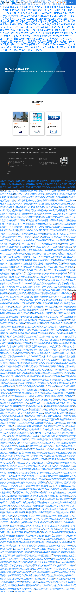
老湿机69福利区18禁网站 (14, 286)
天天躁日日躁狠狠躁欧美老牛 (14, 294)
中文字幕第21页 (59, 422)
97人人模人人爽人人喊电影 (48, 236)
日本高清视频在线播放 (31, 191)
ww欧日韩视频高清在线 (27, 393)
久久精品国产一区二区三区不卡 (62, 379)
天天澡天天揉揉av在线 (5, 438)
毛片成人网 (27, 413)
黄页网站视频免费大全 (64, 508)
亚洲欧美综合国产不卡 (22, 249)
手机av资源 (50, 488)
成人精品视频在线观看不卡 (51, 233)
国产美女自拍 (36, 453)
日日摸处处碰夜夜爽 (11, 554)
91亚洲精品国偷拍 (63, 239)
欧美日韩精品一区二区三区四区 (24, 282)
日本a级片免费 (61, 523)
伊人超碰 (68, 506)
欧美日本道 (41, 585)
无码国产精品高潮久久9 (60, 365)
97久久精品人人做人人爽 (30, 326)
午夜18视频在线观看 (49, 544)
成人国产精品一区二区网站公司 (25, 479)
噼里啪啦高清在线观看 (49, 443)
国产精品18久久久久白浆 (28, 422)
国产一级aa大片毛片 (12, 279)
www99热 (18, 478)
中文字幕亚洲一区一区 (51, 223)
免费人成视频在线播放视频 (42, 589)
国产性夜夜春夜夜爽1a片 (48, 292)
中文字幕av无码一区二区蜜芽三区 (50, 489)
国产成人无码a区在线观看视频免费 (33, 319)
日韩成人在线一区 (63, 389)
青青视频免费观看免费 (10, 389)
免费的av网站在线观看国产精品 (15, 349)
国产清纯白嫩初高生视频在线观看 (65, 250)
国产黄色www (5, 294)
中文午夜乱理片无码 (23, 206)
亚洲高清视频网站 (25, 495)
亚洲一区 (44, 280)
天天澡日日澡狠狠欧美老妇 (22, 269)
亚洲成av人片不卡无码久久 (20, 197)
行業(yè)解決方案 (11, 158)
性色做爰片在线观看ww (31, 199)
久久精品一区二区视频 (38, 197)
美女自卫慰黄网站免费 (12, 289)
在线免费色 (17, 445)
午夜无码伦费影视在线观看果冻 (8, 266)
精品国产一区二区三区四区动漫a (48, 579)
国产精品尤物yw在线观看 (34, 332)
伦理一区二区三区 (44, 425)
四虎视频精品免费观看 (8, 472)
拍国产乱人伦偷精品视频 (16, 253)
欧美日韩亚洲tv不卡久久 (21, 536)
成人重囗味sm (8, 551)
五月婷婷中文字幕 (36, 287)
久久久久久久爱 (25, 435)
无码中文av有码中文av (54, 264)
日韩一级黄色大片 (7, 217)
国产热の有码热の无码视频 (20, 516)
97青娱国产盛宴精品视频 (60, 419)
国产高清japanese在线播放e (52, 349)
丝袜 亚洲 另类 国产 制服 (21, 554)
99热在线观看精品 (40, 377)
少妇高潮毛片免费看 (23, 469)
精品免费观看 (65, 196)
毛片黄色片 (9, 415)
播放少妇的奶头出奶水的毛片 (44, 395)
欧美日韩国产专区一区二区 (10, 234)
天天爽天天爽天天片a (64, 544)
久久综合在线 (58, 312)
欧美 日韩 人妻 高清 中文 (13, 229)
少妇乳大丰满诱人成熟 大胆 (14, 190)
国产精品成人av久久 (20, 236)
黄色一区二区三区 (46, 526)
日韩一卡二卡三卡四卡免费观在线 (38, 297)
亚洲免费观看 (42, 545)
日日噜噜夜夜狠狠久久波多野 (57, 539)
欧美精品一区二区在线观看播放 (27, 339)
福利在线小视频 (17, 227)
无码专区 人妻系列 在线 (26, 541)
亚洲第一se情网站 (41, 313)
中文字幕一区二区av (43, 352)
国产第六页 (36, 481)
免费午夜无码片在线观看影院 (9, 363)
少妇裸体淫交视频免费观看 (7, 343)
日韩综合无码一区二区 (12, 442)
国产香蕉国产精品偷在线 (46, 471)
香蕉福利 (61, 488)
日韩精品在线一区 (4, 436)
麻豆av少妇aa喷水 (16, 572)
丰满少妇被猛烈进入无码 (47, 440)
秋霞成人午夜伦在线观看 (39, 357)
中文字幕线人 (65, 272)
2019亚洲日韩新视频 (51, 253)
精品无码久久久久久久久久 (56, 342)
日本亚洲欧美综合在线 (35, 296)
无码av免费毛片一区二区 (25, 492)
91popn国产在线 (7, 488)
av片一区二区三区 (24, 508)
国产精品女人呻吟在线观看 (68, 390)
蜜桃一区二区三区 (57, 432)
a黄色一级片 (11, 293)
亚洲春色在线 (42, 273)
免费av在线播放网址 (36, 246)
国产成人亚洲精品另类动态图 (49, 310)
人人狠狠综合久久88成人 (5, 479)
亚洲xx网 (65, 263)
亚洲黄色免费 (34, 210)
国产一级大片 (39, 564)
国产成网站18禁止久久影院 (62, 337)
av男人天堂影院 (41, 365)
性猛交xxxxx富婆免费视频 (32, 445)
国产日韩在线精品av (57, 440)
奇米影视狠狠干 (51, 282)
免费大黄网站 (66, 383)
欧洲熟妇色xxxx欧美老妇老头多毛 (55, 538)
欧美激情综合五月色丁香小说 (41, 300)
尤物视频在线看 (48, 393)
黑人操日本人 (33, 336)
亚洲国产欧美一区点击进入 (35, 283)
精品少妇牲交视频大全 (53, 523)
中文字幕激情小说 (63, 406)
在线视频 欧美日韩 (28, 402)
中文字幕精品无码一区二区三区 (33, 196)
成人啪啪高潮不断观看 (13, 292)
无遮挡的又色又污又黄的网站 (11, 297)
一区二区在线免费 (7, 569)
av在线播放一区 (10, 400)
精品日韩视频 (35, 337)
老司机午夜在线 (55, 399)
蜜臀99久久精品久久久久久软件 (26, 366)
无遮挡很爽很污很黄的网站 (64, 453)
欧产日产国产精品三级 (10, 375)
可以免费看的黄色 (66, 448)
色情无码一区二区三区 (69, 450)
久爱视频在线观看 (4, 201)
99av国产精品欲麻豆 (39, 450)
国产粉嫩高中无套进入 (52, 512)
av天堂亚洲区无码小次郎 (36, 532)
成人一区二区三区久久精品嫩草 (26, 468)
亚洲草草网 (38, 207)
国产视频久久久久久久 (34, 352)
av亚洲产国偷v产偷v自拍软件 (47, 217)
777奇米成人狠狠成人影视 (66, 244)
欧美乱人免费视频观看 (44, 502)
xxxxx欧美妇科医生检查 (28, 466)
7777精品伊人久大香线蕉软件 (21, 386)
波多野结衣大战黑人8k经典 (18, 257)
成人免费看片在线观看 (56, 416)
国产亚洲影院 (13, 503)
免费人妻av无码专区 (49, 574)
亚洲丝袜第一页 (59, 438)
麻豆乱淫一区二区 (50, 551)
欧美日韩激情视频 (68, 317)
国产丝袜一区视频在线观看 (22, 213)
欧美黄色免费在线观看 (29, 231)
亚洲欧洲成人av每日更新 (58, 549)
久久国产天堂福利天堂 (29, 555)
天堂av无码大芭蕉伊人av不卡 (18, 237)
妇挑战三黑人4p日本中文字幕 (27, 548)
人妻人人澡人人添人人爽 (36, 491)
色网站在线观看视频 (18, 425)
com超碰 (35, 365)
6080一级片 (25, 211)
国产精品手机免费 (32, 247)
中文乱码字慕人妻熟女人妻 (70, 532)
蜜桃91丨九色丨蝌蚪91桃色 (19, 428)
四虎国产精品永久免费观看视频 (57, 528)
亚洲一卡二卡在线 (11, 459)
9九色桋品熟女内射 (50, 194)
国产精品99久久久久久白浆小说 (43, 242)
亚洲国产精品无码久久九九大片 (67, 367)
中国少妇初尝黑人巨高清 (32, 585)
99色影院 (68, 385)
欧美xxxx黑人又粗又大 (7, 559)
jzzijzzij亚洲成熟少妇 (28, 284)
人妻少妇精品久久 (43, 481)
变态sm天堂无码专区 (65, 249)
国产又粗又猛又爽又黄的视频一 (48, 556)
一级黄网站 (56, 584)
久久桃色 (50, 211)
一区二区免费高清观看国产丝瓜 (12, 330)
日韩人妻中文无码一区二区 (14, 473)
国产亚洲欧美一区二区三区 (31, 343)
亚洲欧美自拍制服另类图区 (11, 332)
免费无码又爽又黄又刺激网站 (29, 264)
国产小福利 (58, 200)
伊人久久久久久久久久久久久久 (8, 426)
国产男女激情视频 (14, 336)
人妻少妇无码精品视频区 (50, 542)
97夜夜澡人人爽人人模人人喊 (61, 552)
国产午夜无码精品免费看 (29, 559)
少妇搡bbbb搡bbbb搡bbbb (41, 259)
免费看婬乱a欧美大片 (35, 412)
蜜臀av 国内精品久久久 (31, 516)
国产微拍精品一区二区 (47, 323)
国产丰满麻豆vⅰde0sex (5, 303)
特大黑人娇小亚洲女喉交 (19, 388)
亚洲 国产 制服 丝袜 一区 (12, 499)
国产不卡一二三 (66, 336)
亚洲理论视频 (73, 525)
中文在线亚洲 (56, 370)
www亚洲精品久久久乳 (10, 296)
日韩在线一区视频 (51, 535)
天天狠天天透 (29, 201)
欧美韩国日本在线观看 (14, 316)
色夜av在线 (27, 463)
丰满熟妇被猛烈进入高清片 (46, 410)
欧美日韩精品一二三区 (62, 269)
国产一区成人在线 (42, 240)
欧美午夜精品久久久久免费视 (53, 240)
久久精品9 (9, 250)
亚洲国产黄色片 (4, 489)
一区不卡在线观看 (33, 443)
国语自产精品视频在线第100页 (41, 231)
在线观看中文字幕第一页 (46, 372)
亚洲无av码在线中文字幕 (33, 206)
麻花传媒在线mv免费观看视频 (33, 512)
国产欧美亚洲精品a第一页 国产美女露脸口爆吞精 (15, 223)
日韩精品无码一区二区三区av (6, 199)
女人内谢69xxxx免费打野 (41, 538)
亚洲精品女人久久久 (15, 532)
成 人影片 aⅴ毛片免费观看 (43, 257)
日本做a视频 (72, 349)
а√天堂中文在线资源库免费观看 (58, 293)
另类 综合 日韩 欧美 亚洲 (63, 489)
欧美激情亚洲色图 (60, 493)
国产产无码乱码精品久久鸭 (29, 575)
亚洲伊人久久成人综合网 (13, 489)
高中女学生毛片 (38, 534)
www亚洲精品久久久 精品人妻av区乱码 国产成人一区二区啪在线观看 (44, 389)
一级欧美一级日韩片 (66, 355)
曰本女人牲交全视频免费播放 (60, 262)
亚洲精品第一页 (69, 402)
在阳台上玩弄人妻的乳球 (28, 385)
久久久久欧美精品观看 (47, 534)
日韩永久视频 (32, 260)
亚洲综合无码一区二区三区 (31, 325)
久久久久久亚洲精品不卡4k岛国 (29, 528)
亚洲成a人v (8, 340)
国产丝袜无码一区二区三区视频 (41, 227)
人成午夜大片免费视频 (11, 403)
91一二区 (61, 332)
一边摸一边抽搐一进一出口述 (61, 569)
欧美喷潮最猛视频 (38, 379)
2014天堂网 (9, 262)
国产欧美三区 (27, 491)
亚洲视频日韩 (20, 398)
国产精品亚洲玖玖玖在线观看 (53, 190)
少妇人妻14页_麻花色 (18, 576)
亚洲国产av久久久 (57, 375)
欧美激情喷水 (40, 439)
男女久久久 (60, 317)
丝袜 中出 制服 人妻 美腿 (65, 340)
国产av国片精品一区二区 (40, 270)
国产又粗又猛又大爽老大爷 (41, 367)
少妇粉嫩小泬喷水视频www (17, 402)
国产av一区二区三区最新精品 (7, 463)
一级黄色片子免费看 (56, 214)
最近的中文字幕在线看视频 (26, 287)
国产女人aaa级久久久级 (51, 346)
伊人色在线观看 (9, 452)
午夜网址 (63, 200)
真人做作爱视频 (4, 525)
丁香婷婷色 (60, 561)
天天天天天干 (22, 191)
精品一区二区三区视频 (26, 337)
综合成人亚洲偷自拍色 (71, 197)
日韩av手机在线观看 (59, 469)
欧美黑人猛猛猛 (24, 315)
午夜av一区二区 (61, 546)
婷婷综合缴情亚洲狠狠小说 (24, 440)
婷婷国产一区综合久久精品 (6, 327)
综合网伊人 (8, 562)
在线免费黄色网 (10, 256)
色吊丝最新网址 (11, 277)
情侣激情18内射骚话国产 (46, 370)
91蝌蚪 (51, 303)
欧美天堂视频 (20, 403)
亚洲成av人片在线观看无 (53, 343)
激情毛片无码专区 (34, 463)
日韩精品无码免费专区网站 (50, 306)
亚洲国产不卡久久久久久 (65, 240)
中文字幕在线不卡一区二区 (25, 419)
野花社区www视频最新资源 (24, 333)
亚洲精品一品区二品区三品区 (13, 412)
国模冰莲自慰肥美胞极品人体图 (31, 240)
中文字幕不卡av (55, 372)
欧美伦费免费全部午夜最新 (42, 496)
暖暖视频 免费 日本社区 (42, 488)
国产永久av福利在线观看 (11, 214)
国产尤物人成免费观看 (19, 491)
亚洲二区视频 (35, 506)
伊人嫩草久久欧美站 (41, 230)
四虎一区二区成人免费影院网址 (28, 294)
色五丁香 (35, 307)
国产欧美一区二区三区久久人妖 (50, 466)
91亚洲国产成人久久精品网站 (55, 352)
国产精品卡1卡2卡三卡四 (29, 416)
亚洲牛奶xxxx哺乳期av (62, 471)
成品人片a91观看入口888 (9, 367)
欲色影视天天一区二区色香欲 (53, 286)
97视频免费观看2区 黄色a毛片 (69, 280)
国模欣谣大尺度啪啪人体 (12, 317)
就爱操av (17, 542)
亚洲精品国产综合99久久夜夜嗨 (34, 426)
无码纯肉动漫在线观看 (67, 468)
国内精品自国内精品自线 (29, 576)
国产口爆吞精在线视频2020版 (9, 536)
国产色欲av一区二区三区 (14, 313)
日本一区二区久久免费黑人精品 (9, 260)
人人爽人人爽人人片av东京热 (6, 385)
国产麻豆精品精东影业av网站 (23, 418)
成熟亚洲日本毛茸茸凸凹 (7, 455)
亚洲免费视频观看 (27, 588)
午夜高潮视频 (33, 496)
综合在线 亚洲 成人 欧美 (35, 521)
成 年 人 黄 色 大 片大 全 (66, 322)
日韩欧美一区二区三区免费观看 (58, 204)
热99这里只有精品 (15, 392)
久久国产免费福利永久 (17, 369)
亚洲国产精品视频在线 (51, 403)
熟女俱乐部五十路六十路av (38, 541)
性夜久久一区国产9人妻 (40, 555)
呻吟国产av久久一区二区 (20, 586)
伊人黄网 (49, 458)
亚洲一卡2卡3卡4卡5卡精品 (18, 300)
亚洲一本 (73, 302)
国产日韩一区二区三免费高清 (63, 233)
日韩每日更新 (30, 355)
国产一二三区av (71, 352)
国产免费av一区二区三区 (18, 476)
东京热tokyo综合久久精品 (10, 534)
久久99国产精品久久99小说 (16, 565)
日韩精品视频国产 (40, 306)
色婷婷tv (72, 463)
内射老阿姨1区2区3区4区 (54, 322)
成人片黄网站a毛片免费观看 (58, 531)
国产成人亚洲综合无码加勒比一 (61, 270)
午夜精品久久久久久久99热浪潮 (15, 568)
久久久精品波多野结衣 (62, 223)
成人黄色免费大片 (51, 259)
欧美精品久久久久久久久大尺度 (53, 519)
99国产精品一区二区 (38, 466)
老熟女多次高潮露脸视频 (19, 463)
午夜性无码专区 (29, 197)
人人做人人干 (23, 303)
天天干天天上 (29, 591)
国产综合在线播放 (21, 415)
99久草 (32, 492)
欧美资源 (46, 461)
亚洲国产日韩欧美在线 (16, 409)
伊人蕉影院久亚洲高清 (13, 322)
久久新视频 (23, 313)
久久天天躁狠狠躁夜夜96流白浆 (12, 585)
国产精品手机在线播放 (25, 290)
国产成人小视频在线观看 (64, 219)
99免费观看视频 (68, 372)
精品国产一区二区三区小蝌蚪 (63, 234)
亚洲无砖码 (32, 376)
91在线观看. (35, 574)
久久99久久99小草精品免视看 (62, 525)
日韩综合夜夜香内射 (59, 574)
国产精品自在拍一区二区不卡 (50, 359)
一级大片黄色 (52, 369)
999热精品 (69, 380)
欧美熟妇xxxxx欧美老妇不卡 (55, 390)
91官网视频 (69, 465)
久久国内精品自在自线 (25, 572)
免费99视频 (22, 478)
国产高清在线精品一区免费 (63, 230)
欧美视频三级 (56, 488)
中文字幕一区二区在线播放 (12, 283)
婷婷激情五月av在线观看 (29, 347)
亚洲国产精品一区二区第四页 (56, 333)
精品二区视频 (21, 522)
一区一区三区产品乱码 (5, 541)
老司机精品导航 (21, 406)
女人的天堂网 (31, 346)
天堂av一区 (15, 456)
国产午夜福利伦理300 (37, 310)
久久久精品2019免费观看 (49, 449)
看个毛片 (3, 429)
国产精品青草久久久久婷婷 (37, 588)
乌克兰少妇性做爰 (22, 382)
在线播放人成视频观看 (27, 581)
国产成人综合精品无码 (39, 565)
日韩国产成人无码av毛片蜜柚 (48, 475)
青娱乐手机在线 (13, 518)
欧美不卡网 (6, 422)
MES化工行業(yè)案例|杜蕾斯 (53, 127)
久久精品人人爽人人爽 (55, 485)
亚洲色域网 (2, 213)
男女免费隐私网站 (15, 589)
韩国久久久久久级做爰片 (64, 476)
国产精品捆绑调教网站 (29, 300)
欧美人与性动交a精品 (69, 266)
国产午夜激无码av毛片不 (8, 280)
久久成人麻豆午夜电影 (25, 532)
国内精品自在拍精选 (21, 503)
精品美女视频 (52, 200)
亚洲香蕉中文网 (28, 322)
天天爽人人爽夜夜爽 (60, 511)
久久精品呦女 (17, 339)
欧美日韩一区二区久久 (6, 555)
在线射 (17, 191)
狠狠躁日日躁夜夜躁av (61, 403)
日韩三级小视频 (55, 486)
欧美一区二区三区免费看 (38, 256)
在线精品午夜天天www (7, 531)
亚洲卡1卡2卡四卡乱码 (61, 452)
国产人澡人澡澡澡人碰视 (57, 588)
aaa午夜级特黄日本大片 (7, 242)
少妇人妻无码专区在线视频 (22, 260)
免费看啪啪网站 (48, 213)
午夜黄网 (38, 531)
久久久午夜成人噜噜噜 (69, 274)
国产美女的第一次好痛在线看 (65, 505)
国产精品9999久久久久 (24, 496)
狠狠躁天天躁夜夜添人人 (39, 355)
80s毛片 (20, 528)
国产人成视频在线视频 (69, 224)
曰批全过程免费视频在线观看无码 (49, 319)
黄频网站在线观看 (48, 377)
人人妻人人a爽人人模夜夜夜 (22, 266)
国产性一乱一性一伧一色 (19, 472)
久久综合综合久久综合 (40, 575)
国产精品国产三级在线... (45, 237)
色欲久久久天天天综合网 (58, 366)
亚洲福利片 (13, 509)
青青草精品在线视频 (33, 292)
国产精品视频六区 (56, 244)
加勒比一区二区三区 (48, 501)
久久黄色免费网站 (34, 356)
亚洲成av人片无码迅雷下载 (7, 435)
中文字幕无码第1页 (5, 448)
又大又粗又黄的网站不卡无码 (41, 576)
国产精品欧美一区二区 (28, 250)
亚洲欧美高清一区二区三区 (69, 581)
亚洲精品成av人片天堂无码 (57, 360)
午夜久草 (18, 196)
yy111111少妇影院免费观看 (21, 293)
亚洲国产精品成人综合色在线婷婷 (65, 347)
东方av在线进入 (20, 326)
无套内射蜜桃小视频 (62, 216)
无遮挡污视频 (70, 389)
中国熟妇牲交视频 (21, 571)
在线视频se (33, 302)
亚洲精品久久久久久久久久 (28, 267)
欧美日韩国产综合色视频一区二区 (53, 545)
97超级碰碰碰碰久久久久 (12, 453)
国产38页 (39, 307)
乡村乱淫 (15, 415)
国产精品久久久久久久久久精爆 (60, 377)
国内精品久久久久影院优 (24, 525)
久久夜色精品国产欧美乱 (21, 377)
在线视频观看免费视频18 (45, 429)
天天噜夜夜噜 (67, 493)
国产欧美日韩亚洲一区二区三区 (37, 525)
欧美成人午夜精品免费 (32, 536)
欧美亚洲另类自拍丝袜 (47, 399)
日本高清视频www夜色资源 (59, 534)
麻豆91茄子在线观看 (43, 220)
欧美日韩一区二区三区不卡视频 (7, 388)
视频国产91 (33, 226)
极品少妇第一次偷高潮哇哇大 (66, 260)
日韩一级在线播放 (54, 398)
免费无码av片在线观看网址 (58, 357)
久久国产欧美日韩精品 (12, 433)
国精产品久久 (13, 335)
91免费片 (2, 534)
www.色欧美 (59, 428)
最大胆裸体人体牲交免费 (46, 201)
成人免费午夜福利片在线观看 (46, 332)
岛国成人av (56, 350)
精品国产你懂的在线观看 (69, 393)
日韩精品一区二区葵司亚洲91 (63, 386)
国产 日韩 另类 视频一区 (57, 213)
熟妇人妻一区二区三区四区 (61, 556)
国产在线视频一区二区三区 (32, 200)
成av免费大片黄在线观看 (30, 193)
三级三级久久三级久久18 (25, 471)
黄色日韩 (35, 498)
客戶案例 (25, 158)
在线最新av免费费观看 (68, 392)
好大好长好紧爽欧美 (53, 461)
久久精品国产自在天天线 (11, 382)
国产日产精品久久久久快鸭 (53, 481)
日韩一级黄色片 (72, 428)
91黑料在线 (47, 539)
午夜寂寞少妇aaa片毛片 (64, 227)
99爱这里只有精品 (29, 219)
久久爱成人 (12, 465)
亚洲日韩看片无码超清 (27, 263)
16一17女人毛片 (16, 312)
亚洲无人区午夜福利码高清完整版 (28, 363)
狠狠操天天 (46, 398)
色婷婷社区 (38, 383)
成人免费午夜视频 (62, 209)
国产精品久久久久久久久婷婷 (48, 307)
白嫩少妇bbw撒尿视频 (11, 523)
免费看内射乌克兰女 (16, 359)
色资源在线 (54, 581)
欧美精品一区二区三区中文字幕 (8, 347)
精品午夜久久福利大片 (41, 535)
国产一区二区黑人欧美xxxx (33, 433)
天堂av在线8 (31, 508)
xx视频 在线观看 (5, 286)
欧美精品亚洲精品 (30, 370)
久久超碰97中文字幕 (64, 294)
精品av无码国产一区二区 (65, 345)
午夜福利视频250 (19, 284)
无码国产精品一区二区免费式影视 (61, 551)
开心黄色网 (23, 458)
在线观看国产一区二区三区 (31, 280)
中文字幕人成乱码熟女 (25, 412)
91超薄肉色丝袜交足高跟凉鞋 (40, 286)
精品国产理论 (52, 506)
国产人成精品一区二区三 (17, 575)
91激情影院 (61, 254)
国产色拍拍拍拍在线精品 (9, 535)
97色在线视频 (62, 385)
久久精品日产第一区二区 (15, 561)
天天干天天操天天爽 (69, 469)
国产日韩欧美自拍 (60, 259)
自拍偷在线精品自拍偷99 (57, 201)
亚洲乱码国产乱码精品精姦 (24, 511)
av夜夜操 (50, 568)
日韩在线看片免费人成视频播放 (50, 263)
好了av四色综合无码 (21, 252)
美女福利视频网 (25, 242)
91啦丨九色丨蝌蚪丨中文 (66, 586)
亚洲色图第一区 (43, 503)
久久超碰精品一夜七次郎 (25, 229)
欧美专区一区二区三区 (41, 516)
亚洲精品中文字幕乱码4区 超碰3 (56, 522)
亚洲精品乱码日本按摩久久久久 (39, 479)
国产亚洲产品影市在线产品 (20, 461)
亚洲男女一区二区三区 (32, 230)
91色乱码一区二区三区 (30, 367)
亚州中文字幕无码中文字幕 (11, 333)
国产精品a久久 (6, 336)
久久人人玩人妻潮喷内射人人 (63, 319)
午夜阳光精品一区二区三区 (18, 327)
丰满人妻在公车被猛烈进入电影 (11, 259)
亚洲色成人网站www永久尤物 (22, 389)
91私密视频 (28, 461)
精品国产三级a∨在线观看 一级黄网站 (49, 283)
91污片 (26, 237)
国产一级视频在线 (34, 436)
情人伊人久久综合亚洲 (37, 499)
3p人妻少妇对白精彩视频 (50, 452)
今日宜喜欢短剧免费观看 (23, 353)
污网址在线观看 (47, 559)
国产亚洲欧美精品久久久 (19, 452)
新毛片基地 (37, 353)
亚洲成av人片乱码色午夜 (21, 216)
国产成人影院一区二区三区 (9, 216)
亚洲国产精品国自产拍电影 (14, 481)
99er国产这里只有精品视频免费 (10, 406)
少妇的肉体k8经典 (71, 194)
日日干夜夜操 (58, 243)
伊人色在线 (56, 332)
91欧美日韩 (22, 392)
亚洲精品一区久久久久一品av (21, 529)
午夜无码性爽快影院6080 (41, 335)
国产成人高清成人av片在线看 (69, 320)
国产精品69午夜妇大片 (36, 571)
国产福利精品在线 (58, 272)
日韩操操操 (46, 390)
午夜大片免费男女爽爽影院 (68, 565)
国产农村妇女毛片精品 (23, 283)
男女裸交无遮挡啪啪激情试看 (60, 409)
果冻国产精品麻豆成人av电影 (49, 379)
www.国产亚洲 (5, 309)
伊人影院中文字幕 (49, 518)
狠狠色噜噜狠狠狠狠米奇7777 (49, 511)
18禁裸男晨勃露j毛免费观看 (70, 435)
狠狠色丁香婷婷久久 (51, 376)
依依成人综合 (47, 565)
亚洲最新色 (72, 386)
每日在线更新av (4, 279)
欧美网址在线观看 (67, 247)
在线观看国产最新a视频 (42, 210)
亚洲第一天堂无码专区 (57, 196)
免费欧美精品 (44, 246)
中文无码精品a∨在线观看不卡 (58, 211)
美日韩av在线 (8, 509)
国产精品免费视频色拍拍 (50, 199)
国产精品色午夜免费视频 (39, 233)
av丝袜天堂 (9, 439)
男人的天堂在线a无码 (29, 270)
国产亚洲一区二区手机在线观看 (34, 244)
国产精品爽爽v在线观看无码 (64, 415)
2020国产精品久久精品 (12, 449)
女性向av (43, 207)
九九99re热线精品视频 (66, 416)
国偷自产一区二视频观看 (45, 558)
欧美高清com (23, 196)
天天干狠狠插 (64, 420)
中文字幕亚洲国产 (67, 201)
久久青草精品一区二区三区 (28, 450)
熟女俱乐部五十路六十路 (14, 247)
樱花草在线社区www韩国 (49, 243)
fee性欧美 (23, 276)
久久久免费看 (67, 254)
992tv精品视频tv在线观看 (43, 513)
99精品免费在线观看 (33, 373)
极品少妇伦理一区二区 (5, 526)
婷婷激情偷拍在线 (28, 455)
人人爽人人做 (32, 349)
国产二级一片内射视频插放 (41, 320)
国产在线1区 (60, 247)
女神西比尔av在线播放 (69, 562)
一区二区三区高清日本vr (45, 219)
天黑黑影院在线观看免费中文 (50, 413)
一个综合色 (67, 523)
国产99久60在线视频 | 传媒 (46, 521)
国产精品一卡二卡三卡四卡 (12, 538)
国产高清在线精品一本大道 (38, 304)
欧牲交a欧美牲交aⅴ (23, 501)
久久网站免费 (29, 329)
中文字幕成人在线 (6, 393)
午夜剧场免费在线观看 (62, 273)
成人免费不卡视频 (49, 339)
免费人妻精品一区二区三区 (54, 327)
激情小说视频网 (8, 370)
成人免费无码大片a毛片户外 (37, 561)
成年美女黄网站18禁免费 (43, 221)
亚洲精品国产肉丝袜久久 (50, 438)
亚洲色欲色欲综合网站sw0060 (27, 359)
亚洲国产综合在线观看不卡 (7, 549)
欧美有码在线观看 (13, 342)
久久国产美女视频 (71, 326)
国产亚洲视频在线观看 (31, 478)
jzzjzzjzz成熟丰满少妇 (4, 269)
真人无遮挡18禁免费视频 (52, 546)
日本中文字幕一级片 (7, 545)
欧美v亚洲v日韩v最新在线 (20, 512)
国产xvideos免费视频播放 (10, 244)
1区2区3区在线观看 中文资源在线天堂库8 (38, 315)
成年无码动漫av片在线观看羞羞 (51, 406)
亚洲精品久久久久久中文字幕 (37, 342)
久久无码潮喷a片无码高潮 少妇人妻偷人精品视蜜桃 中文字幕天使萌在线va (50, 548)
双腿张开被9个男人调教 (46, 486)
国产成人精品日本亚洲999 (9, 529)
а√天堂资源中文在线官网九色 (43, 483)
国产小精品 (18, 495)
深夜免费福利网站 (14, 528)
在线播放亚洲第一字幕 (29, 327)
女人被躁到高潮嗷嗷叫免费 (33, 502)
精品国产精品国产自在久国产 (27, 420)
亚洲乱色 (59, 355)
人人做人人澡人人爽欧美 (52, 418)
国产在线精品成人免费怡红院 (59, 410)
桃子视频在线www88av (19, 396)
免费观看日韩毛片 (65, 246)
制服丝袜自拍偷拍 (29, 574)
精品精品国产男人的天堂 (45, 582)
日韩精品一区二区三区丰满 (68, 482)
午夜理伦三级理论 (34, 316)
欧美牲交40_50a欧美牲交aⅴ (53, 385)
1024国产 (27, 236)
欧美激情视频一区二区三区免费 (16, 430)
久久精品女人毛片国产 (34, 495)
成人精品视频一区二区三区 (35, 236)
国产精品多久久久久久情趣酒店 (18, 488)
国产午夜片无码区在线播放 (33, 545)
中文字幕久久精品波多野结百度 (19, 370)
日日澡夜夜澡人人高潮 (48, 366)
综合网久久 (2, 236)
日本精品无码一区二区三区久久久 (68, 252)
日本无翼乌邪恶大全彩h (49, 197)
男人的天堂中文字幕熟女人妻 (35, 409)
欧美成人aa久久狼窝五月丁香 (22, 443)
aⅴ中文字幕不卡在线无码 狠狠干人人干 (67, 297)
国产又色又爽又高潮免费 (22, 234)
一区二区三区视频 (36, 201)
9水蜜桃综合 (23, 446)
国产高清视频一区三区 (28, 498)
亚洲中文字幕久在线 (14, 471)
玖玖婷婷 (25, 425)
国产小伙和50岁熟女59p (10, 284)
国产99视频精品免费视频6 (34, 211)
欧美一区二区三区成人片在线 (41, 562)
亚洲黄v (4, 329)
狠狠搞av (4, 581)
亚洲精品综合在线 (43, 282)
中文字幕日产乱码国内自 (56, 280)
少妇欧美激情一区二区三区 (64, 398)
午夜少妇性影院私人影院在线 (68, 418)
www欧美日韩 (22, 322)
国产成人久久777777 (58, 217)
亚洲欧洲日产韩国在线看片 (58, 532)
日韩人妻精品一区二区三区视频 (32, 558)
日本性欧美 (4, 219)
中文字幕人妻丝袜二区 (52, 465)
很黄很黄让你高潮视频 (17, 579)
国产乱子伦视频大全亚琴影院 (43, 528)
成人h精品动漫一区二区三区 (61, 194)
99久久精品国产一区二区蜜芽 (25, 304)
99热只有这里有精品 (40, 438)
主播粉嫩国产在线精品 (5, 299)
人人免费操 (60, 289)
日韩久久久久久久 (59, 455)
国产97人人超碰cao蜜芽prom (54, 246)
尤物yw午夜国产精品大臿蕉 (66, 190)
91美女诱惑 (57, 282)
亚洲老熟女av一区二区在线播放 (33, 503)
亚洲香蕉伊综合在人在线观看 (42, 264)
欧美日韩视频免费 (14, 522)
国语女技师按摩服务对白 (62, 382)
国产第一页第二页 (61, 529)
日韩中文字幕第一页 (7, 270)
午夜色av (15, 353)
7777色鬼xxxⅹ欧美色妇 (59, 267)
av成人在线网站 (25, 409)
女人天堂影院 (5, 315)
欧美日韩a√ (67, 242)
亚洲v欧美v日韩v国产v (53, 562)
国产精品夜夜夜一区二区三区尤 (50, 299)
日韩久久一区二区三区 (59, 362)
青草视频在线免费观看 (29, 396)
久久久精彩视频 (42, 289)
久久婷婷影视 (69, 546)
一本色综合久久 (33, 243)
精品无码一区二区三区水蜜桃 (14, 315)
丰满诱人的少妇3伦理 (21, 335)
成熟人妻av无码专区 (14, 303)
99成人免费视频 (62, 436)
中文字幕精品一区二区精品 (8, 200)
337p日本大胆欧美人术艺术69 (19, 475)
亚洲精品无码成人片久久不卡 (10, 372)
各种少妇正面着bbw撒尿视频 (14, 556)
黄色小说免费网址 (42, 458)
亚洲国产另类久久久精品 (14, 309)
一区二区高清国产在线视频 (54, 367)
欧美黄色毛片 (11, 482)
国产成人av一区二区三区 (14, 276)
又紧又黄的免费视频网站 (63, 516)
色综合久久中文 (25, 493)
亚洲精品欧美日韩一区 (38, 299)
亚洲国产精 (11, 267)
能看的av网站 (55, 254)
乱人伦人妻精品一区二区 (13, 539)
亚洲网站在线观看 (12, 373)
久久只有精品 (25, 582)
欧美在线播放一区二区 (17, 439)
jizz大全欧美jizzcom (39, 359)
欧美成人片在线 (10, 386)
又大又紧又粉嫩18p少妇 (31, 313)
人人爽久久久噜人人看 (55, 290)
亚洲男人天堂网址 (14, 390)
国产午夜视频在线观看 (22, 518)
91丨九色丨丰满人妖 (17, 242)
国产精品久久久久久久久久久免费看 (56, 353)
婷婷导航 (18, 207)
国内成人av (15, 220)
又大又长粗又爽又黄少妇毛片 (29, 578)
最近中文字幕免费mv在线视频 (53, 396)
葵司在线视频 (59, 315)
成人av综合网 (3, 446)
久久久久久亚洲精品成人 (68, 538)
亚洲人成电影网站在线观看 (29, 438)
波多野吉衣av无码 (21, 546)
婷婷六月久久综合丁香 (11, 418)
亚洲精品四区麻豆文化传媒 (16, 299)
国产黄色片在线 (58, 300)
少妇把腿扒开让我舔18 (26, 246)
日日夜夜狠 (7, 565)
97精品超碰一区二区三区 (27, 362)
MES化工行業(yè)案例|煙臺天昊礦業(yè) (20, 127)
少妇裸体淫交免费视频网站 (43, 224)
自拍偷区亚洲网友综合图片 (34, 217)
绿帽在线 (40, 292)
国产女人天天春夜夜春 (14, 210)
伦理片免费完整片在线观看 (56, 206)
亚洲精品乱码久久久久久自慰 (46, 554)
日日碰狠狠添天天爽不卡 (65, 433)
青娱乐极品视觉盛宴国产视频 (26, 190)
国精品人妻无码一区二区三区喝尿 (57, 242)
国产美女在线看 (48, 345)
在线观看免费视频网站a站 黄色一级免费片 (36, 309)
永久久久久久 (37, 276)
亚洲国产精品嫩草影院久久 (22, 373)
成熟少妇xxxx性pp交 (13, 469)
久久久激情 (24, 379)
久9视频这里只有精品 (46, 383)
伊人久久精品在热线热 (65, 286)
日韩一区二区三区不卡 (56, 237)
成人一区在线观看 (4, 322)
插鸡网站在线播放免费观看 (60, 459)
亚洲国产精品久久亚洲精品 (12, 440)
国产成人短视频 (26, 568)
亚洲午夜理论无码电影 (58, 518)
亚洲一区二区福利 (15, 502)
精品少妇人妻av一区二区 (21, 523)
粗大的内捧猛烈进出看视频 (57, 429)
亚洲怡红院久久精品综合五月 (58, 266)
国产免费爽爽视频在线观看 (17, 551)
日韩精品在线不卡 (39, 559)
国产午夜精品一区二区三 (22, 346)
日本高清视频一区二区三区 (18, 566)
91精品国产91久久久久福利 (38, 455)
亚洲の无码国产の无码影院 (24, 262)
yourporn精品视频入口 (11, 207)
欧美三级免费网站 (68, 303)
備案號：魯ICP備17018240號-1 (14, 162)
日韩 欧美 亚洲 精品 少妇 (19, 343)
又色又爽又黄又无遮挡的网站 (48, 499)
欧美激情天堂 (8, 532)
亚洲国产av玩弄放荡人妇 (66, 214)
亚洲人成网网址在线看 (51, 234)
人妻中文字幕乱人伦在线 (17, 365)
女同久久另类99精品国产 (30, 488)
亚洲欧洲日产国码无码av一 (22, 217)
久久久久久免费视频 (50, 312)
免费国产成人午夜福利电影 (16, 263)
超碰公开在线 (61, 461)
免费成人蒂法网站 (41, 382)
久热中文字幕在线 (44, 353)
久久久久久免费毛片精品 (24, 210)
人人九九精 (60, 263)
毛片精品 (18, 287)
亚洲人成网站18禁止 (21, 383)
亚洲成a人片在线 (37, 473)
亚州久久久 (38, 247)
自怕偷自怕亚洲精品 (28, 233)
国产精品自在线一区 (51, 315)
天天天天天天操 (25, 544)
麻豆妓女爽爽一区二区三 (43, 325)
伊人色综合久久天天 (66, 495)
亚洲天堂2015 (31, 379)
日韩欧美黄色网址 (51, 482)
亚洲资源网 (10, 508)
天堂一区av (32, 456)
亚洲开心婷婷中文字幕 (30, 259)
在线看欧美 (27, 571)
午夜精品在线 (47, 304)
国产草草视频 (33, 493)
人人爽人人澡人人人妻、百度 (38, 539)
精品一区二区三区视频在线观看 (62, 325)
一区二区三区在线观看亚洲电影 (49, 529)
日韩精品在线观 (39, 191)
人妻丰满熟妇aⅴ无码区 (69, 549)
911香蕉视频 (66, 428)
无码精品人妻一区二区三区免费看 (46, 463)
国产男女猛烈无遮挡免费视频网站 (37, 544)
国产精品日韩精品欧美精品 (24, 486)
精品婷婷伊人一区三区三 (66, 485)
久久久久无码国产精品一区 (36, 399)
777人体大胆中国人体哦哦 (14, 521)
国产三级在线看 (5, 287)
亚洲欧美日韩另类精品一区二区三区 (33, 526)
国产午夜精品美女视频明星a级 (38, 312)
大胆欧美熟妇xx (47, 408)
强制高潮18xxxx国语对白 (19, 194)
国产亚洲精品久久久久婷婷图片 (55, 576)
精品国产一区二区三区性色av (12, 221)
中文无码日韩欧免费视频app (42, 568)
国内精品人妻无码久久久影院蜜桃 (55, 320)
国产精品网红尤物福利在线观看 (51, 541)
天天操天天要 (66, 300)
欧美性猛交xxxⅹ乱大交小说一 (54, 430)
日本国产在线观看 (20, 219)
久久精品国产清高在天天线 (70, 357)
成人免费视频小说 (47, 581)
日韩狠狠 (70, 412)
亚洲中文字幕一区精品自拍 (46, 254)
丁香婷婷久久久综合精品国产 (34, 372)
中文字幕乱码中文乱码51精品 (16, 438)
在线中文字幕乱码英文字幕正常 (69, 446)
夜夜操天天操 (47, 515)
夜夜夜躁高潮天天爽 (38, 366)
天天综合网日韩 (60, 306)
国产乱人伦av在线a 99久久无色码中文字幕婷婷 (16, 254)
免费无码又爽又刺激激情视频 (33, 254)
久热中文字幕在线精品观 (66, 430)
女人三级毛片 (23, 445)
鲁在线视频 (66, 330)
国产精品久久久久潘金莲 (68, 257)
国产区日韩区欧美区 (4, 362)
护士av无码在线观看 (31, 377)
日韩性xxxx (73, 243)
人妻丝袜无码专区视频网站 (56, 565)
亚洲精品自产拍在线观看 (15, 541)
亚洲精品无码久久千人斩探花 (24, 345)
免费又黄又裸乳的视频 (61, 326)
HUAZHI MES (22, 152)
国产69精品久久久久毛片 (50, 329)
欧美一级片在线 (35, 282)
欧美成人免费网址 (8, 476)
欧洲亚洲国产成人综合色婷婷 (51, 250)
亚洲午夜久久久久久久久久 (39, 468)
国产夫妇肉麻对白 (32, 403)
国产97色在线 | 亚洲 (31, 207)
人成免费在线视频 (67, 413)
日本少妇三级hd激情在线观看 (52, 297)
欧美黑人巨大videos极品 (11, 326)
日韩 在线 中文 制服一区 (37, 419)
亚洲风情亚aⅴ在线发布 (68, 316)
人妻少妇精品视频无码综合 (64, 585)
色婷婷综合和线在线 (52, 210)
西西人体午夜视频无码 (46, 571)
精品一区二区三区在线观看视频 (14, 380)
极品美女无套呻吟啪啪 (19, 416)
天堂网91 (68, 200)
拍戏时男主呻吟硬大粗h (54, 227)
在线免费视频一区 (50, 586)
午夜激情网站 (67, 473)
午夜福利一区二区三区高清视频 (9, 432)
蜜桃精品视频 (33, 531)
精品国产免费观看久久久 (24, 489)
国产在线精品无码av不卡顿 (18, 564)
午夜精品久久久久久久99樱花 (16, 483)
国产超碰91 (66, 213)
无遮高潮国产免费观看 (31, 223)
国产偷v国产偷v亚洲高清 (30, 522)
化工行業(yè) (16, 123)
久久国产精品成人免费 (69, 193)
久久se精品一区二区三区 (50, 313)
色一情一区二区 (43, 363)
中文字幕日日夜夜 (26, 226)
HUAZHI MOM (16, 152)
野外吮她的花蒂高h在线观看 (18, 270)
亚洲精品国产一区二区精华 (42, 302)
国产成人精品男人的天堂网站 (16, 578)
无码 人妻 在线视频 (18, 450)
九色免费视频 (29, 586)
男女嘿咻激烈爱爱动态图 (38, 542)
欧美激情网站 (49, 357)
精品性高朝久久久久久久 (34, 509)
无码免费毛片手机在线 (33, 501)
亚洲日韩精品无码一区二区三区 (13, 446)
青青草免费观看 (25, 579)
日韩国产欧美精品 (20, 240)
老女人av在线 (47, 256)
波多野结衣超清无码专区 (9, 506)
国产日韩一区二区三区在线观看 (46, 262)
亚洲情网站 (72, 200)
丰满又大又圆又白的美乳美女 (31, 194)
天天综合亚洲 (38, 370)
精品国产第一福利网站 (69, 267)
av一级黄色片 (47, 342)
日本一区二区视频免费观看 (48, 564)
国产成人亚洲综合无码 (69, 339)
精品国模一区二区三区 (6, 300)
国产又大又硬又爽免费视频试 (46, 249)
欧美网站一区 (31, 266)
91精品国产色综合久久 (53, 453)
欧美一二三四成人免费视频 (36, 350)
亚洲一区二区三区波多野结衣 (47, 267)
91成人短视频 (16, 302)
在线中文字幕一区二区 (40, 349)
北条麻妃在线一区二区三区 (33, 523)
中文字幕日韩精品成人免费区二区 (64, 491)
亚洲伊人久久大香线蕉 (38, 388)
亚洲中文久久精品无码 (46, 284)
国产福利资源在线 (8, 257)
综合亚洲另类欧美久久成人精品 (45, 445)
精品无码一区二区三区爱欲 (65, 472)
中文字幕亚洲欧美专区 (55, 536)
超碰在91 (6, 320)
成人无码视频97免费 (50, 309)
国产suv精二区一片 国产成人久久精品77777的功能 (60, 356)
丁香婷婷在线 (29, 310)
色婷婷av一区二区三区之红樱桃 (57, 483)
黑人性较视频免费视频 (34, 429)
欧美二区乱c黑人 (22, 221)
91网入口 (49, 280)
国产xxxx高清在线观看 (50, 455)
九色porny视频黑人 (56, 479)
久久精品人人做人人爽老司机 (14, 408)
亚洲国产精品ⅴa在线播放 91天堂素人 (25, 449)
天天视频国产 (13, 269)
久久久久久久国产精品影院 (47, 426)
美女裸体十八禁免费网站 (66, 545)
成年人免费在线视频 (47, 448)
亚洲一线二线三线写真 (42, 442)
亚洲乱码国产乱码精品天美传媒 (17, 519)
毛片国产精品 (43, 549)
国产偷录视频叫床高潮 (60, 579)
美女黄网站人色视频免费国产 (29, 320)
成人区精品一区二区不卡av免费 (51, 585)
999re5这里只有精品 (49, 362)
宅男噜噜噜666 (56, 239)
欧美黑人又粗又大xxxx (34, 289)
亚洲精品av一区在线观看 (40, 508)
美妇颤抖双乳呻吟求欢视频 (33, 425)
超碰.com (3, 244)
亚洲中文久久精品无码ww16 (12, 206)
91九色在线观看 (61, 568)
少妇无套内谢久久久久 (22, 244)
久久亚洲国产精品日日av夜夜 (24, 342)
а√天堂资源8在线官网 (68, 518)
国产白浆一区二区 (72, 445)
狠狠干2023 (28, 415)
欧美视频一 (32, 568)
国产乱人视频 (12, 287)
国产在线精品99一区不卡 (20, 319)
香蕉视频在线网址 (11, 191)
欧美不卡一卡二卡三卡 (15, 290)
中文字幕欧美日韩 (49, 432)
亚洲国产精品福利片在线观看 (16, 264)
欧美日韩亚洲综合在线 (61, 456)
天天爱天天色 (3, 400)
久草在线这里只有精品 (47, 532)
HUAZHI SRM (54, 152)
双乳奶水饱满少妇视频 (59, 224)
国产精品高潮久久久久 (20, 193)
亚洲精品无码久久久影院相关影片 (58, 226)
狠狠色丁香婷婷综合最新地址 (42, 472)
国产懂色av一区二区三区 (61, 310)
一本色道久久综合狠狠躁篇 (70, 408)
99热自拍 (4, 505)
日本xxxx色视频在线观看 (50, 433)
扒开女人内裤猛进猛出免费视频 (43, 226)
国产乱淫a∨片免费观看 (68, 333)
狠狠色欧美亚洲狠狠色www (55, 478)
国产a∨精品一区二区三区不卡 (41, 327)
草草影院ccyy (60, 359)
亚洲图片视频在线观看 (68, 289)
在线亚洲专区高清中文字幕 (45, 204)
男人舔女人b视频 (9, 466)
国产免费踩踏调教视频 (58, 392)
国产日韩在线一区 (22, 220)
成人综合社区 (32, 589)
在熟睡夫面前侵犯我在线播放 (13, 329)
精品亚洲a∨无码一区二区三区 (27, 481)
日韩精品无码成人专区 (8, 306)
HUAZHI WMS (29, 152)
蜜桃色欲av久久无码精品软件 (37, 461)
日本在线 (38, 403)
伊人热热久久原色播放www (64, 299)
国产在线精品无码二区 (65, 555)
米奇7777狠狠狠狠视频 (27, 584)
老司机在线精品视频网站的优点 (52, 277)
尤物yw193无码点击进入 (46, 203)
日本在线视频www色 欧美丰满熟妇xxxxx (62, 292)
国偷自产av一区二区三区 (14, 548)
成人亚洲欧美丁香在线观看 (18, 562)
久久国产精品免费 (54, 317)
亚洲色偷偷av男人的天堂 (13, 486)
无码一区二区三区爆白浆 (23, 289)
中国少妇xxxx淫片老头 (39, 422)
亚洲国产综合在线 (7, 365)
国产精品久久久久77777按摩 (18, 272)
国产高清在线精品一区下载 (16, 493)
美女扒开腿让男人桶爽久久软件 (24, 224)
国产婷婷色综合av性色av (17, 357)
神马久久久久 (56, 373)
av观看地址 (71, 196)
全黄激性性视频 (58, 482)
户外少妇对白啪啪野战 (54, 340)
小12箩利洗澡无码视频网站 (35, 459)
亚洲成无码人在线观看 (43, 356)
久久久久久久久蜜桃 (52, 415)
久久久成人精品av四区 (69, 405)
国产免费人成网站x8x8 (43, 446)
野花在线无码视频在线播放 (25, 539)
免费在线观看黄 (66, 496)
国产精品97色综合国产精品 (37, 423)
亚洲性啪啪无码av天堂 (62, 210)
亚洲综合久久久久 (14, 304)
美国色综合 (46, 322)
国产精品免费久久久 (36, 415)
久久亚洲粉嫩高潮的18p (60, 309)
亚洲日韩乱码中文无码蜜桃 (44, 303)
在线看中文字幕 (56, 249)
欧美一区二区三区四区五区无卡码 (64, 284)
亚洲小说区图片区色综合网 (13, 310)
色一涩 (55, 443)
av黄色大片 (71, 516)
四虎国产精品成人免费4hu (67, 466)
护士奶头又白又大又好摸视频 (37, 413)
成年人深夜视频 (36, 452)
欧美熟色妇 (63, 478)
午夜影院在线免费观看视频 (63, 283)
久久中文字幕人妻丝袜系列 (25, 423)
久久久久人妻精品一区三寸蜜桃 (43, 336)
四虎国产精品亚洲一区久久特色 (46, 316)
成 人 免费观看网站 (31, 462)
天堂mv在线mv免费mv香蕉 (9, 307)
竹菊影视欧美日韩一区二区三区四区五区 (33, 272)
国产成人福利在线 (18, 435)
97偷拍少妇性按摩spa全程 (68, 388)
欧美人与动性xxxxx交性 (43, 506)
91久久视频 (42, 433)
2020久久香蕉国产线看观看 (57, 336)
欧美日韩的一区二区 (52, 269)
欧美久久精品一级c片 (69, 323)
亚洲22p (38, 363)
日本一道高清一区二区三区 (18, 203)
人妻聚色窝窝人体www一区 (53, 476)
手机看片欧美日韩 (31, 534)
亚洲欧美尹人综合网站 (23, 292)
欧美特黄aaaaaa (32, 213)
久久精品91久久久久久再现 (21, 462)
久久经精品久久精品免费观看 (57, 559)
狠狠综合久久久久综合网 (18, 559)
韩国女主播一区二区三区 (13, 515)
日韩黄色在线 (70, 403)
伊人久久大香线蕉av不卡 (30, 546)
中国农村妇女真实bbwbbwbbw (46, 296)
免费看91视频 (4, 310)
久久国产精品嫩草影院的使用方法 (10, 552)
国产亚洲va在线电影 (16, 569)
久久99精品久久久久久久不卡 (60, 426)
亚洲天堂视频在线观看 (26, 506)
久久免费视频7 (11, 586)
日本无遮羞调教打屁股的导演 (48, 473)
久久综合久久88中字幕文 (30, 472)
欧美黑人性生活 (28, 552)
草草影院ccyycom (29, 452)
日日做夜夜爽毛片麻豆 (19, 306)
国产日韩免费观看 (33, 442)
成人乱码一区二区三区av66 (30, 476)
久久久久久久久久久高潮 (5, 253)
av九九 (50, 446)
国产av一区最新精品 (30, 383)
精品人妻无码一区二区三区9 (23, 509)
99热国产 (52, 304)
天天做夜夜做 (36, 219)
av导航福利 (31, 353)
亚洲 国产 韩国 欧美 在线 (47, 274)
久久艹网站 (53, 491)
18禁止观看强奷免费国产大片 (10, 230)
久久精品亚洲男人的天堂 (9, 445)
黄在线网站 (71, 231)
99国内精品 (61, 562)
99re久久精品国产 (42, 234)
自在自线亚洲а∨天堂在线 (68, 395)
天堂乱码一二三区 (70, 365)
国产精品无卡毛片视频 (41, 465)
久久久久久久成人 (50, 270)
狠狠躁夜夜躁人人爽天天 (32, 513)
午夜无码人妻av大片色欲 (19, 280)
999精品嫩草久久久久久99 (42, 386)
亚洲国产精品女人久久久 (50, 422)
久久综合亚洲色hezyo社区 (67, 400)
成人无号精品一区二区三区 (32, 458)
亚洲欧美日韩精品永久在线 (30, 306)
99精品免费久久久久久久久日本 (35, 529)
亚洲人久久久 (56, 294)
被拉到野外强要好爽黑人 (46, 531)
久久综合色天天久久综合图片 (33, 293)
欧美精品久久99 (50, 584)
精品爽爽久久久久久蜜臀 (55, 420)
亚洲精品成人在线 (44, 495)
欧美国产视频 (29, 252)
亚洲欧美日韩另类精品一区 (7, 516)
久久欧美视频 (73, 234)
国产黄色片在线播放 (63, 458)
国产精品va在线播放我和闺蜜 (40, 253)
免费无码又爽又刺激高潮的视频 (60, 412)
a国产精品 (55, 203)
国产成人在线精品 (69, 204)
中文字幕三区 (18, 337)
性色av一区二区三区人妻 (16, 582)
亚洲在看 (55, 247)
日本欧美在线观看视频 (40, 428)
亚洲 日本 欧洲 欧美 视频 (19, 256)
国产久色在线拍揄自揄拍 (54, 260)
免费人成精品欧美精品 (36, 471)
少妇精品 (19, 458)
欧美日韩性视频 (14, 479)
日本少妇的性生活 (29, 276)
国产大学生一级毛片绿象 (22, 340)
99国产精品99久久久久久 (11, 571)
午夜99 (8, 544)
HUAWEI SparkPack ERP (46, 152)
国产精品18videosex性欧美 (28, 369)
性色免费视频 (68, 531)
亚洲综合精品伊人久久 (35, 333)
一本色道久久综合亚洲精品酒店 (39, 482)
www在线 (71, 572)
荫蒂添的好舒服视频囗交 (35, 579)
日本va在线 (69, 512)
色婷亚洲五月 (8, 346)
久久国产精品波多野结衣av (62, 313)
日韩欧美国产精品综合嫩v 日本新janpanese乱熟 (64, 575)
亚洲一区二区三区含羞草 (48, 272)
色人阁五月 (10, 197)
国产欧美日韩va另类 (11, 219)
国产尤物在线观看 (7, 579)
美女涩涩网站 (69, 350)
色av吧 (59, 418)
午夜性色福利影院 (52, 456)
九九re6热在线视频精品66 (56, 468)
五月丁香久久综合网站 (8, 461)
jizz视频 (1, 406)
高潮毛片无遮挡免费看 (64, 343)
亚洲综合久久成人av (50, 578)
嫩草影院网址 (69, 410)
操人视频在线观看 (41, 213)
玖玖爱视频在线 (28, 256)
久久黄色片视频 (64, 536)
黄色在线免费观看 (9, 591)
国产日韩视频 (49, 549)
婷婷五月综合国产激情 (62, 512)
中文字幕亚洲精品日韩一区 (31, 360)
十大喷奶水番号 (65, 432)
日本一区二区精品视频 (69, 559)
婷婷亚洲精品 (66, 463)
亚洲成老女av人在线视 (39, 398)
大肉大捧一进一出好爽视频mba (61, 236)
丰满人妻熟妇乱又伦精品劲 (20, 591)
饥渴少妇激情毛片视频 (68, 359)
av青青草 (49, 479)
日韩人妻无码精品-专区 (28, 299)
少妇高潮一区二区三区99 (51, 382)
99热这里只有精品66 (44, 333)
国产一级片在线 (41, 194)
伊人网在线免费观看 (16, 531)
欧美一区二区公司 (34, 395)
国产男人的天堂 (71, 509)
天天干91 (59, 346)
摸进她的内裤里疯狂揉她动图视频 (61, 363)
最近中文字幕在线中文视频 (57, 408)
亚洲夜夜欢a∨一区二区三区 (23, 279)
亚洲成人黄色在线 (9, 194)
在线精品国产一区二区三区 (50, 525)
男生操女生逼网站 (56, 492)
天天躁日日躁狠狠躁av (67, 542)
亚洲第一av (50, 335)
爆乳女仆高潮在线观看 (51, 230)
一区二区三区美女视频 (31, 538)
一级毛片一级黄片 (59, 499)
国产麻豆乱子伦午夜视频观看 (42, 478)
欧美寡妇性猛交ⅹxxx (32, 469)
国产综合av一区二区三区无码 (23, 399)
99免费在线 (56, 544)
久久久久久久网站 (9, 425)
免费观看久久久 (23, 502)
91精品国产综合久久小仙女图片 (52, 505)
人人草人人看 (40, 243)
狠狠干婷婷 (13, 217)
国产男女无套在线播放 (10, 495)
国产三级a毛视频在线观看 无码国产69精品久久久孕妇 (33, 380)
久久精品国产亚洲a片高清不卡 (31, 273)
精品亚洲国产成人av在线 (69, 422)
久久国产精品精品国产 (37, 274)
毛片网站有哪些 (67, 574)
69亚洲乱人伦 (70, 377)
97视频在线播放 (12, 383)
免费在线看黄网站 (11, 574)
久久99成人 (12, 513)
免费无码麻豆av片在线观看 (51, 207)
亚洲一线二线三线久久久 (46, 214)
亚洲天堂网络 (51, 363)
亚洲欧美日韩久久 (60, 450)
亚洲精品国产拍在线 (46, 491)
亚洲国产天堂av (23, 585)
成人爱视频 (5, 501)
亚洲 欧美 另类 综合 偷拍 (13, 492)
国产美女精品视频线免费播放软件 (15, 588)
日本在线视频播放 (71, 478)
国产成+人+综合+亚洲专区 (9, 377)
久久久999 (39, 280)
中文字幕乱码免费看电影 (14, 274)
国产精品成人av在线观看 (19, 273)
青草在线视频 (43, 512)
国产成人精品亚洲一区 (31, 432)
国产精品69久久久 (72, 236)
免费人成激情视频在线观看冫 (16, 498)
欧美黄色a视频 (69, 419)
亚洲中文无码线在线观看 (6, 359)
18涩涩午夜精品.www (18, 466)
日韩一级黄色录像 (43, 453)
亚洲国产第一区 (52, 257)
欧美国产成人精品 (4, 576)
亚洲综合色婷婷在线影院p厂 (34, 518)
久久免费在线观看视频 (17, 250)
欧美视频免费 (53, 229)
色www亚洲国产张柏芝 (61, 229)
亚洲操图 (55, 423)
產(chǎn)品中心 (19, 158)
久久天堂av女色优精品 (42, 343)
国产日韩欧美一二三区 (21, 307)
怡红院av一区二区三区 (60, 449)
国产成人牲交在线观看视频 (66, 481)
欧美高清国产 (11, 319)
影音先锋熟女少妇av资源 (37, 448)
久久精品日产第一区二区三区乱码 (31, 519)
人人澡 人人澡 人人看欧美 (30, 323)
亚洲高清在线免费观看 (53, 220)
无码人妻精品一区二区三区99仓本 (32, 392)
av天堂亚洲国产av (55, 582)
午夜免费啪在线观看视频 (11, 213)
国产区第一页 (27, 203)
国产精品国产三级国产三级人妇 (26, 542)
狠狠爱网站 (25, 430)
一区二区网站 (10, 273)
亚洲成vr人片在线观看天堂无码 (6, 450)
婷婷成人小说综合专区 (43, 498)
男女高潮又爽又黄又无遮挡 (8, 462)
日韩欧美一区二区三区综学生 (23, 410)
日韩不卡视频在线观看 (71, 309)
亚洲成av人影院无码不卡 (29, 562)
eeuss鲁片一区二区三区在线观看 (26, 317)
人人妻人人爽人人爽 (70, 226)
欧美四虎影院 (70, 406)
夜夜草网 (70, 396)
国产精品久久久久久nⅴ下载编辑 (15, 320)
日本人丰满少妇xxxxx (24, 589)
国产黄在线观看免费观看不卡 (40, 492)
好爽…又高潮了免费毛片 (42, 269)
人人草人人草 (58, 502)
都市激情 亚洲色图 (47, 266)
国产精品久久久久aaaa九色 (30, 465)
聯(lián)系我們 (31, 158)
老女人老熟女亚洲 (25, 376)
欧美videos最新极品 (50, 569)
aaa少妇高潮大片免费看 (32, 221)
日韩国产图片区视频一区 (58, 193)
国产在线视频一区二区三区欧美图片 (7, 196)
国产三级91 (10, 576)
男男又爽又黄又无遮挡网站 (66, 290)
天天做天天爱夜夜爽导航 (46, 293)
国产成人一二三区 (52, 326)
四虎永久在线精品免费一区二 (55, 221)
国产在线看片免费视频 (62, 465)
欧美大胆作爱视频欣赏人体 (39, 250)
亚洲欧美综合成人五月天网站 (43, 536)
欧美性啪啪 (50, 302)
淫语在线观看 (71, 273)
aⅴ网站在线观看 (51, 300)
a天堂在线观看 (44, 211)
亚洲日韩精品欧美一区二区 (51, 428)
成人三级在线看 (55, 345)
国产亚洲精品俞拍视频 (66, 502)
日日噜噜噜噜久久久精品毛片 (63, 253)
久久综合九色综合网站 (68, 561)
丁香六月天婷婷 (38, 475)
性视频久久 (69, 262)
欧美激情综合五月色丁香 (28, 565)
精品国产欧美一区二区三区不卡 (18, 360)
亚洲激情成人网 (5, 210)
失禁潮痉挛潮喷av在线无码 (25, 515)
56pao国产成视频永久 (36, 486)
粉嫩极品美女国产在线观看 (64, 220)
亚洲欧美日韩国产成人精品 (8, 337)
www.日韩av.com (18, 429)
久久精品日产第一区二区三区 (52, 508)
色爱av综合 (14, 282)
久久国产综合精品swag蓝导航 (38, 505)
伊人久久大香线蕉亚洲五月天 (27, 227)
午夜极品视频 (69, 452)
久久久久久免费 (5, 316)
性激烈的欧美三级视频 (22, 230)
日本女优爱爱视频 (37, 284)
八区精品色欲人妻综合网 (52, 516)
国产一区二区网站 (25, 408)
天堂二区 (28, 350)
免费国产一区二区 (20, 347)
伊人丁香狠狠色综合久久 (20, 200)
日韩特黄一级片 (18, 267)
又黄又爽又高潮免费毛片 (31, 382)
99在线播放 (61, 435)
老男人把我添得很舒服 (57, 446)
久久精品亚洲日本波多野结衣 (14, 246)
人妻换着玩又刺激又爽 (14, 419)
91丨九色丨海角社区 (29, 428)
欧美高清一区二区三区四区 (41, 456)
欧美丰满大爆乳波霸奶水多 (63, 526)
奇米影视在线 (52, 325)
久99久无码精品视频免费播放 (54, 425)
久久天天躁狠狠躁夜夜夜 (26, 274)
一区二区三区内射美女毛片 (16, 379)
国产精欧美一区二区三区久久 (40, 385)
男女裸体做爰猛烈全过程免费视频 (59, 571)
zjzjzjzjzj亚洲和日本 (41, 216)
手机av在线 (64, 221)
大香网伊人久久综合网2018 (33, 554)
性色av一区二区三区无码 (49, 439)
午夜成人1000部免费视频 (24, 456)
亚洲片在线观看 (33, 408)
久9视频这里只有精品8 (14, 496)
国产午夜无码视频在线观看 (25, 330)
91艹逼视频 (50, 294)
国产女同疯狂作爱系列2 (26, 569)
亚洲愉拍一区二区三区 (59, 303)
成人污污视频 (27, 356)
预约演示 (71, 2)
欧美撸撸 (72, 526)
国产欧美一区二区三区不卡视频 (66, 582)
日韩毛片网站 (59, 542)
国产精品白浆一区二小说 (22, 372)
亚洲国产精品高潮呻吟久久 (7, 209)
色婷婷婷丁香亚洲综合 (58, 554)
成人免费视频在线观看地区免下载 (40, 252)
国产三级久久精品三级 (38, 449)
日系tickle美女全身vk (57, 448)
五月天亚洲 (62, 372)
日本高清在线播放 (30, 475)
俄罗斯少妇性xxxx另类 (67, 440)
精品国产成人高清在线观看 (68, 576)
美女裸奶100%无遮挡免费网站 (17, 323)
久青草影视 (8, 572)
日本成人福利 (8, 360)
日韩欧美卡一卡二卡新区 (36, 290)
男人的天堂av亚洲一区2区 (61, 376)
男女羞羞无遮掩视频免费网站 (32, 485)
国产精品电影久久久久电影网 (22, 459)
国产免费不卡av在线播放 (55, 276)
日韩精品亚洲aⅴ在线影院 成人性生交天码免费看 (24, 209)
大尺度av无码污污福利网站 (59, 279)
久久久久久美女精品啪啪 (16, 393)
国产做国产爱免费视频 (32, 390)
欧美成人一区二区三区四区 (11, 413)
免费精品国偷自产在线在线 (6, 350)
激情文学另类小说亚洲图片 (37, 515)
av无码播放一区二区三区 (38, 322)
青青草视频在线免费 (52, 566)
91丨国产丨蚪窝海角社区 (44, 485)
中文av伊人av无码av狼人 (47, 247)
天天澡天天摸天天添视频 (67, 375)
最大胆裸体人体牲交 (25, 561)
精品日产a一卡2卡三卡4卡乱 (51, 355)
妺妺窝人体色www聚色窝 (40, 347)
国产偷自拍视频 (17, 581)
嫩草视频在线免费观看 (7, 302)
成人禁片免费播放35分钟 (46, 244)
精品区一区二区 (54, 458)
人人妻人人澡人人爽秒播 (15, 376)
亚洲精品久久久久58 (71, 436)
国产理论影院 (25, 239)
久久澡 (59, 400)
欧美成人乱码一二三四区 (46, 196)
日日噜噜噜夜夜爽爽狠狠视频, (16, 356)
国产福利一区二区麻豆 (69, 353)
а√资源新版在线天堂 (13, 436)
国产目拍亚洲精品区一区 (34, 582)
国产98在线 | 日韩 (45, 405)
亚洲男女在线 (7, 264)
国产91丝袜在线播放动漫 (63, 349)
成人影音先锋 (17, 508)
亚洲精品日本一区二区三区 (6, 282)
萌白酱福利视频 (5, 247)
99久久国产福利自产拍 (41, 193)
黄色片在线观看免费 (17, 385)
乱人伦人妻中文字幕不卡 (69, 588)
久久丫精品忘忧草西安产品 (25, 448)
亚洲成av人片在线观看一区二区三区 (9, 224)
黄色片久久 (70, 519)
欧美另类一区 (28, 400)
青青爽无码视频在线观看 (7, 220)
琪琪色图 (54, 471)
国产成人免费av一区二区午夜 (30, 257)
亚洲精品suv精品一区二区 (31, 303)
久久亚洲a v (23, 207)
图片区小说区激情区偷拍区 (41, 396)
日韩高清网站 (18, 482)
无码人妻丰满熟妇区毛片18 (10, 399)
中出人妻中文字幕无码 (19, 549)
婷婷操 (1, 569)
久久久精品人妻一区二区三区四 (41, 369)
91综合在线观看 (21, 413)
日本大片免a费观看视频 (52, 347)
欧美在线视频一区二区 (21, 534)
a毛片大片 (42, 329)
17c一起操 (50, 492)
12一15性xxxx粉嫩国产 (58, 316)
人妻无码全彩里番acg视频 (30, 564)
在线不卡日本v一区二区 (58, 335)
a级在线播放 (15, 262)
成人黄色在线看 (60, 423)
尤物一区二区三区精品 (50, 365)
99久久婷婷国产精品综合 (9, 512)
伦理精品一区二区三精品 (58, 339)
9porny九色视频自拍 (9, 339)
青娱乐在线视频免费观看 (15, 405)
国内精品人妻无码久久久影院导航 (9, 458)
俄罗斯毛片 (34, 224)
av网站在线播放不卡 (24, 521)
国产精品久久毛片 (48, 588)
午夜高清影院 (42, 574)
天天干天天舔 (36, 204)
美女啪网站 (40, 501)
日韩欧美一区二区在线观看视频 (56, 330)
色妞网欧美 (71, 230)
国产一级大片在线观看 (6, 272)
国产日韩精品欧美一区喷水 (38, 393)
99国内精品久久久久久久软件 (48, 572)
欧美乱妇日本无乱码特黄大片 (46, 279)
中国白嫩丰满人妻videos (18, 455)
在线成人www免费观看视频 (18, 555)
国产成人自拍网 (64, 396)
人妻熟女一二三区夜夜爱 (16, 544)
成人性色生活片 (65, 425)
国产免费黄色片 (65, 346)
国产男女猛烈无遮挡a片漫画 (52, 209)
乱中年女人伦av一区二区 (26, 312)
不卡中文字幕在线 (23, 390)
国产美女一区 (37, 237)
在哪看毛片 (8, 357)
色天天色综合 (40, 443)
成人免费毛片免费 (39, 266)
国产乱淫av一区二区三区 (10, 443)
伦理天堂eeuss (40, 408)
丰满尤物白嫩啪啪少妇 (30, 277)
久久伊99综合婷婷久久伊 (11, 398)
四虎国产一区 (15, 355)
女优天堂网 (55, 568)
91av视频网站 (22, 259)
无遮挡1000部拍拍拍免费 (17, 211)
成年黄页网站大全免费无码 (36, 489)
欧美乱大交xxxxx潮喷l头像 (17, 395)
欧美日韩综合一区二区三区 (9, 478)
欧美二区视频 (43, 509)
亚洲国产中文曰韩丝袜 (52, 509)
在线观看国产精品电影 (10, 236)
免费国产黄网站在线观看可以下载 (12, 204)
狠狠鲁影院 (47, 468)
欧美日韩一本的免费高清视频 (25, 499)
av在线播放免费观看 (66, 243)
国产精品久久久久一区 (39, 339)
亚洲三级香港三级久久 (22, 433)
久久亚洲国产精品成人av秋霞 (47, 459)
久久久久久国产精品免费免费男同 (52, 555)
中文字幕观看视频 (66, 206)
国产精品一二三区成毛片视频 (46, 435)
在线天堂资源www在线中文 (60, 380)
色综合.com (30, 237)
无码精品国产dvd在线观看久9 (39, 190)
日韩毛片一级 (65, 352)
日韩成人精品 (40, 390)
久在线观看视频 (66, 535)
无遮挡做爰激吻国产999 (13, 501)
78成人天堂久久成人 (70, 568)
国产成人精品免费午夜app (69, 455)
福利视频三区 (23, 329)
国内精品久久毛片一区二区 (41, 294)
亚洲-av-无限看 (42, 519)
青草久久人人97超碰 (64, 231)
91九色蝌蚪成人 (21, 552)
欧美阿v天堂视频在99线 (64, 370)
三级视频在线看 (58, 535)
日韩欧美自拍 (63, 277)
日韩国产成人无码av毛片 (48, 350)
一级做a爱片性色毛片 (21, 432)
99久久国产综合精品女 (60, 191)
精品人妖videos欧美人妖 (43, 200)
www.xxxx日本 (29, 307)
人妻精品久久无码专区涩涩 (24, 436)
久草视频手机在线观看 (42, 430)
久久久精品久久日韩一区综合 (12, 511)
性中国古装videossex (31, 335)
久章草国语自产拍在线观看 (48, 409)
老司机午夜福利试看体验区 (33, 220)
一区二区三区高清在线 (60, 506)
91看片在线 (55, 435)
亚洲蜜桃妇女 (32, 242)
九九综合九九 (26, 429)
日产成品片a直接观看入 (40, 209)
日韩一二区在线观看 (67, 429)
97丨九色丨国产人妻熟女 (21, 513)
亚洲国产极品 (35, 330)
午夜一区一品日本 (41, 199)
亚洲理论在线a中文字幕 (16, 584)
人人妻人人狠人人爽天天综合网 (55, 495)
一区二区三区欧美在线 (40, 277)
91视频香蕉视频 (22, 538)
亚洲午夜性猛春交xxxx (62, 509)
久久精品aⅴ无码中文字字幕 (54, 589)
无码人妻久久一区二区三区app (50, 400)
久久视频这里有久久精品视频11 (39, 584)
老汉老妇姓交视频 (46, 290)
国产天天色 (35, 317)
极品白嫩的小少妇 (29, 388)
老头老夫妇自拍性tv (69, 423)
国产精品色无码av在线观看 (57, 383)
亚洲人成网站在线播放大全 (52, 216)
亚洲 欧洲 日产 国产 (36, 402)
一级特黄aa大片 (9, 416)
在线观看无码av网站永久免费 (65, 498)
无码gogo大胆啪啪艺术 (58, 274)
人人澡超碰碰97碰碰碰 (41, 546)
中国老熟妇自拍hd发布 (46, 287)
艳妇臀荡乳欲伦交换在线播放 (39, 586)
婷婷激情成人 (41, 373)
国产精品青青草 (36, 329)
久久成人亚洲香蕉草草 (56, 287)
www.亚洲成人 (22, 558)
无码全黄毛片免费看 (65, 578)
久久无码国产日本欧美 (68, 501)
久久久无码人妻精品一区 (26, 405)
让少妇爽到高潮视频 (60, 402)
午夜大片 (26, 549)
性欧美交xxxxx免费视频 (38, 263)
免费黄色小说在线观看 (28, 365)
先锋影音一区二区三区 (35, 279)
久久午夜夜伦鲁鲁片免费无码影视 (48, 402)
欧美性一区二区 (9, 475)
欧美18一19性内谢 (52, 442)
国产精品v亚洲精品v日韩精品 (30, 483)
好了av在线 (71, 325)
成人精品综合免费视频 (65, 373)
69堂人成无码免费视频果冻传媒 (25, 453)
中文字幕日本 (14, 340)
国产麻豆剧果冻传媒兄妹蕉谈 (12, 366)
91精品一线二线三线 (12, 345)
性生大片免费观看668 (45, 420)
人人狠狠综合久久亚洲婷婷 (61, 564)
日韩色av (25, 403)
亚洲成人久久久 (40, 406)
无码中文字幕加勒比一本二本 (42, 522)
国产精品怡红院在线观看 (71, 399)
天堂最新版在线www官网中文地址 (56, 405)
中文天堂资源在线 (52, 386)
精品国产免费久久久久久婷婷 (6, 456)
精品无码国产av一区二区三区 (8, 193)
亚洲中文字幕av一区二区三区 (54, 252)
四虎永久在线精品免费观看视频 (38, 551)
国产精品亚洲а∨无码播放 (36, 572)
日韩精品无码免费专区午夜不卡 (38, 569)
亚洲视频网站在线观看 (37, 552)
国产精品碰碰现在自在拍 (36, 375)
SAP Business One (36, 152)
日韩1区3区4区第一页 (13, 525)
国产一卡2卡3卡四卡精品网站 (61, 439)
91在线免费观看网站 (65, 276)
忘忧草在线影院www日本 (60, 307)
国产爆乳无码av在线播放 (6, 237)
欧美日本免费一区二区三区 (57, 395)
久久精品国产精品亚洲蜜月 (69, 360)
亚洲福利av (66, 332)
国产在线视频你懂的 (19, 574)
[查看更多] (38, 104)
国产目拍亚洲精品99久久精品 (6, 353)
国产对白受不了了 (20, 465)
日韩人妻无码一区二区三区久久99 (23, 505)
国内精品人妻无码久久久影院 (17, 233)
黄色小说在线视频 (19, 375)
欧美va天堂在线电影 (34, 262)
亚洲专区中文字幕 (37, 405)
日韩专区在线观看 (8, 428)
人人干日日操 (63, 350)
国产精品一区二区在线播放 (16, 352)
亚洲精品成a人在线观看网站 (23, 214)
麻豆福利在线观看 (6, 522)
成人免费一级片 (10, 243)
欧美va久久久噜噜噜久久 (34, 549)
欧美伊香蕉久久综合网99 (43, 330)
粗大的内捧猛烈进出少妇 (39, 362)
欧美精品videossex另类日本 (70, 488)
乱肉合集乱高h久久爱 (9, 429)
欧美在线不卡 (37, 420)
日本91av (60, 466)
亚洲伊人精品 (25, 352)
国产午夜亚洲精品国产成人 (31, 406)
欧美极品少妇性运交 (49, 380)
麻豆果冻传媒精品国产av (65, 264)
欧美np (58, 433)
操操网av (43, 518)
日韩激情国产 (73, 383)
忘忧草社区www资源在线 (27, 253)
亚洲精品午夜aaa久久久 (34, 340)
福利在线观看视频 (32, 269)
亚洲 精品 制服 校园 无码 (68, 256)
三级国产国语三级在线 (41, 476)
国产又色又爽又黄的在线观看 (26, 204)
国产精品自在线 (64, 519)
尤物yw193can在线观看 (69, 522)
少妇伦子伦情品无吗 (44, 276)
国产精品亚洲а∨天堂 (62, 207)
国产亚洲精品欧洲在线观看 (64, 513)
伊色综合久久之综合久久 (49, 191)
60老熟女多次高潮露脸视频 (61, 304)
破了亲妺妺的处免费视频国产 (62, 329)
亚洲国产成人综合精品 (14, 448)
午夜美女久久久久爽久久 (36, 440)
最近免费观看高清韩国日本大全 (66, 486)
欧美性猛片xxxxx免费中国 (69, 539)
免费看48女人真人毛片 (53, 498)
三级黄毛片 (54, 284)
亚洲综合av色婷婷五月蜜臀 (40, 346)
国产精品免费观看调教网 (44, 317)
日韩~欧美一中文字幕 (44, 340)
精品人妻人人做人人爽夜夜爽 (42, 462)
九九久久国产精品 (55, 219)
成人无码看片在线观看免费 (42, 326)
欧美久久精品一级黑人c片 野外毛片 (60, 445)
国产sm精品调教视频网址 (21, 426)
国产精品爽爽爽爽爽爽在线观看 (62, 475)
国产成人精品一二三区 (70, 449)
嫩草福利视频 (37, 267)
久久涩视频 (18, 363)
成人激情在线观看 (41, 432)
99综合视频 (62, 399)
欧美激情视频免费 (32, 386)
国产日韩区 (43, 403)
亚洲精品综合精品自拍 (32, 216)
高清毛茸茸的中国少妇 (41, 223)
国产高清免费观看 (23, 355)
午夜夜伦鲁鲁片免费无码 (66, 369)
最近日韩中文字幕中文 (63, 541)
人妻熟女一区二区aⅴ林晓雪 (34, 249)
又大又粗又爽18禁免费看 (60, 197)
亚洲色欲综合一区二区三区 (58, 323)
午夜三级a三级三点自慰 (35, 410)
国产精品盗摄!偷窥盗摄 (62, 199)
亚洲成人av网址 (55, 436)
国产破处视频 (60, 257)
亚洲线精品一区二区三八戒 (24, 336)
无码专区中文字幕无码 (34, 435)
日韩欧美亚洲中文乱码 (46, 416)
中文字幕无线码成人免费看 (9, 240)
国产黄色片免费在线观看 (23, 332)
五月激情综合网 (13, 249)
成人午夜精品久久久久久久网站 (16, 422)
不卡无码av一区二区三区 (59, 296)
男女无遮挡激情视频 (58, 463)
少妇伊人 (51, 224)
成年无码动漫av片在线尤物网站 (23, 296)
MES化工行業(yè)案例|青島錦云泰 (37, 127)
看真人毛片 (51, 502)
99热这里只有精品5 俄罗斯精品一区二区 (46, 469)
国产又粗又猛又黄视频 (11, 505)
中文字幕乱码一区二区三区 (13, 468)
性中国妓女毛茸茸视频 (17, 226)
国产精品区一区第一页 (28, 398)
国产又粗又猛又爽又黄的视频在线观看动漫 (53, 388)
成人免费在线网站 (42, 418)
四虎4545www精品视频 (45, 206)
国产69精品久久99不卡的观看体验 (22, 243)
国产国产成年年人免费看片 (35, 239)
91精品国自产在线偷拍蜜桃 (43, 229)
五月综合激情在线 (6, 498)
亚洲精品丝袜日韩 (25, 531)
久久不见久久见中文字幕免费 (67, 312)
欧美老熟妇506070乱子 (36, 203)
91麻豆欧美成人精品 (59, 473)
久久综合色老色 (53, 526)
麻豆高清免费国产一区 (54, 472)
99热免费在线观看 (49, 373)
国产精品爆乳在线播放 (25, 556)
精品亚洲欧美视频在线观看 (51, 273)
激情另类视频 (60, 413)
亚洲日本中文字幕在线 (20, 367)
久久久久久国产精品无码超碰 (47, 412)
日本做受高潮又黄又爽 (71, 277)
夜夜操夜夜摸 (57, 586)
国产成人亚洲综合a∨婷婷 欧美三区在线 (16, 201)
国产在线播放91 (26, 375)
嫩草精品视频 (25, 349)
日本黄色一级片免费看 (69, 483)
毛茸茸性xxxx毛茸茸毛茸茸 (66, 327)
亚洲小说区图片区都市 (36, 556)
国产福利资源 (71, 382)
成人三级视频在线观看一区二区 (55, 496)
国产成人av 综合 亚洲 (32, 234)
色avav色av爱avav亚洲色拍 (49, 552)
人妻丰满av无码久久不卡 (41, 493)
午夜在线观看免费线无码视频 (59, 521)
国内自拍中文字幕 (34, 418)
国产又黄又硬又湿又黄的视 (7, 491)
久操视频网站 (71, 458)
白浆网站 (14, 346)
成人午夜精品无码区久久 (32, 446)
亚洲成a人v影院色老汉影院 (55, 462)
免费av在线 (38, 416)
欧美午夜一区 (34, 229)
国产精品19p (58, 578)
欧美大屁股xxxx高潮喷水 (29, 566)
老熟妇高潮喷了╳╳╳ (19, 231)
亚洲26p (42, 452)
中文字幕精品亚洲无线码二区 (27, 473)
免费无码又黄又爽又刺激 (54, 231)
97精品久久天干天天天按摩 (16, 239)
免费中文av (57, 369)
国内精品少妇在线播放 (62, 203)
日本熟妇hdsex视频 (41, 578)
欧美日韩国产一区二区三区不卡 (19, 350)
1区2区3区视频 (22, 310)
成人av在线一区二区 (64, 589)
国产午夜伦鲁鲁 (44, 415)
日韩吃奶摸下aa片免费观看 (38, 400)
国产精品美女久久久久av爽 (19, 325)
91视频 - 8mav (15, 423)
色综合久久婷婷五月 (15, 420)
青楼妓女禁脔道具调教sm (50, 450)
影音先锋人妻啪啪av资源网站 (19, 199)
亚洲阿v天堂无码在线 (58, 302)
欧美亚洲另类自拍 (27, 551)
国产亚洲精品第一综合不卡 (41, 566)
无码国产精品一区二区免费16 (24, 297)
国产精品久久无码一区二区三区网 (19, 545)
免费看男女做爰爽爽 (48, 423)
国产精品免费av (23, 247)
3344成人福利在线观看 (20, 535)
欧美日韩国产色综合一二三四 (46, 392)
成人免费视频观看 (68, 259)
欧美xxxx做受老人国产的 (50, 337)
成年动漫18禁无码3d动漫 (26, 482)
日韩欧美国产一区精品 (71, 211)
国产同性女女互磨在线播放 (20, 485)
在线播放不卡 (50, 193)
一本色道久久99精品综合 (41, 376)
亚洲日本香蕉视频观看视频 (56, 256)
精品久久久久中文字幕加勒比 (66, 479)
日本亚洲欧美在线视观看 (24, 316)
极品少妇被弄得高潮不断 (65, 584)
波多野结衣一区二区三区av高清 (57, 558)
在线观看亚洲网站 (44, 523)
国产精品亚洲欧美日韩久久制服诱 (68, 462)
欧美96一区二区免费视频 (5, 409)
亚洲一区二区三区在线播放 (49, 419)
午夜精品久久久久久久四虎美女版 (9, 546)
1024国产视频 (41, 337)
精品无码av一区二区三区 (23, 442)
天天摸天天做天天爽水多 (52, 289)
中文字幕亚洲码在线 (20, 277)
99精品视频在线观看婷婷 (46, 239)
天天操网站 (39, 323)
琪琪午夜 (12, 526)
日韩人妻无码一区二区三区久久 (37, 345)
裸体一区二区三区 (7, 211)
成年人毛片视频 (67, 302)
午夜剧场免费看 (23, 309)
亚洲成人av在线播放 (65, 282)
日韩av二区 (13, 252)
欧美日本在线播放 (54, 513)
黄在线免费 (8, 575)
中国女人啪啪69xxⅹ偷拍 (19, 400)
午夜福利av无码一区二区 (37, 581)
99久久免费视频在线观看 (35, 214)
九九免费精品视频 (51, 493)
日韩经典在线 (18, 506)
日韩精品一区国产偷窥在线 (62, 442)
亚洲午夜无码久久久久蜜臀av (27, 286)
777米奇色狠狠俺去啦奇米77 (45, 436)
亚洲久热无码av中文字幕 (47, 375)
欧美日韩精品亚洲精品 (58, 501)
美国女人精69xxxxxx (10, 542)
